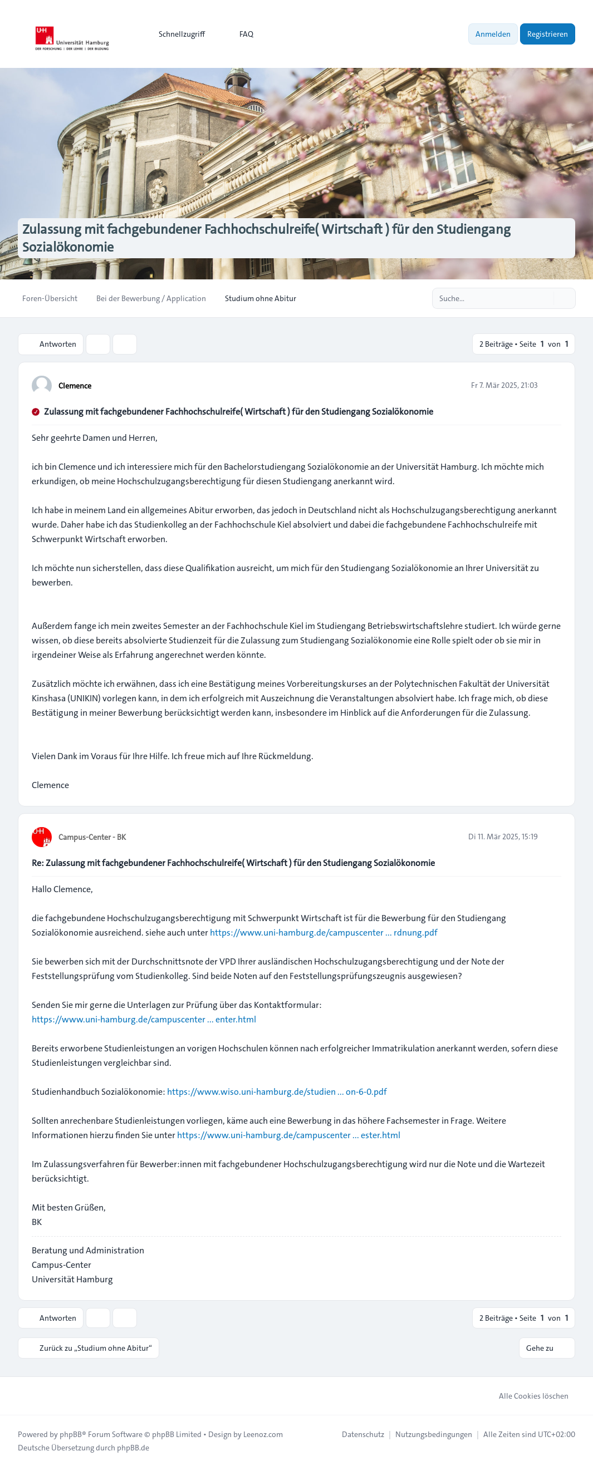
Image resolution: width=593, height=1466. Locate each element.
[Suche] (544, 298)
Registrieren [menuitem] (547, 34)
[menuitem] (177, 34)
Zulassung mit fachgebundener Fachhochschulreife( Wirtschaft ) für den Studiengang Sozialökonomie (238, 411)
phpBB (71, 1433)
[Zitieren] (551, 384)
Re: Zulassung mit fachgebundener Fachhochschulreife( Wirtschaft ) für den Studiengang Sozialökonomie (233, 862)
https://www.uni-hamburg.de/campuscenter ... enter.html (144, 1018)
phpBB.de (133, 1447)
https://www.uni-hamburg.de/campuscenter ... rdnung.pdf (324, 932)
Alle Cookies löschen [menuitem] (526, 1395)
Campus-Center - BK (92, 836)
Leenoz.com (263, 1433)
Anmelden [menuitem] (493, 34)
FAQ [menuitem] (239, 34)
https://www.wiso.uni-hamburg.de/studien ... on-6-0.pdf (277, 1091)
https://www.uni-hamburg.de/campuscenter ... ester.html (288, 1134)
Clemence (74, 385)
